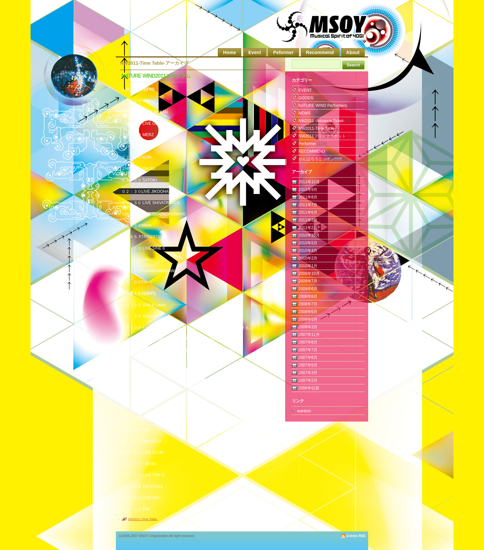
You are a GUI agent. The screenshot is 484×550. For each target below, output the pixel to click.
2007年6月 (307, 357)
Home (229, 52)
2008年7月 (307, 304)
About (353, 52)
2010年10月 (309, 235)
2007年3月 (307, 372)
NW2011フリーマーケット (322, 136)
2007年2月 (307, 380)
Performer (307, 143)
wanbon (304, 411)
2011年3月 (307, 220)
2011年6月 (307, 212)
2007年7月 (307, 350)
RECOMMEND (311, 151)
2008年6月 (307, 311)
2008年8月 (307, 296)
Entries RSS (356, 536)
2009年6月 (307, 288)
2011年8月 (307, 197)
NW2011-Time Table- (143, 519)
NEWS (304, 113)
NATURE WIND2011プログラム (156, 76)
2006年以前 (308, 388)
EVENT (305, 90)
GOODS (305, 98)
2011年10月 (309, 182)
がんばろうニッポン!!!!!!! (320, 159)
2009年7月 (307, 281)
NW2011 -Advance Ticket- (321, 120)
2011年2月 (307, 227)
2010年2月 (307, 258)
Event (254, 52)
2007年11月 (309, 334)
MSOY (322, 27)
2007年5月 (307, 365)
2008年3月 (307, 327)
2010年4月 (307, 250)
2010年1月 (307, 266)
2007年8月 (307, 342)
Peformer (283, 52)
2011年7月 (307, 204)
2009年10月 (309, 273)
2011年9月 (307, 189)
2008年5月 (307, 319)
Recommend (320, 52)
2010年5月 (307, 243)
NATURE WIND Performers (322, 105)
